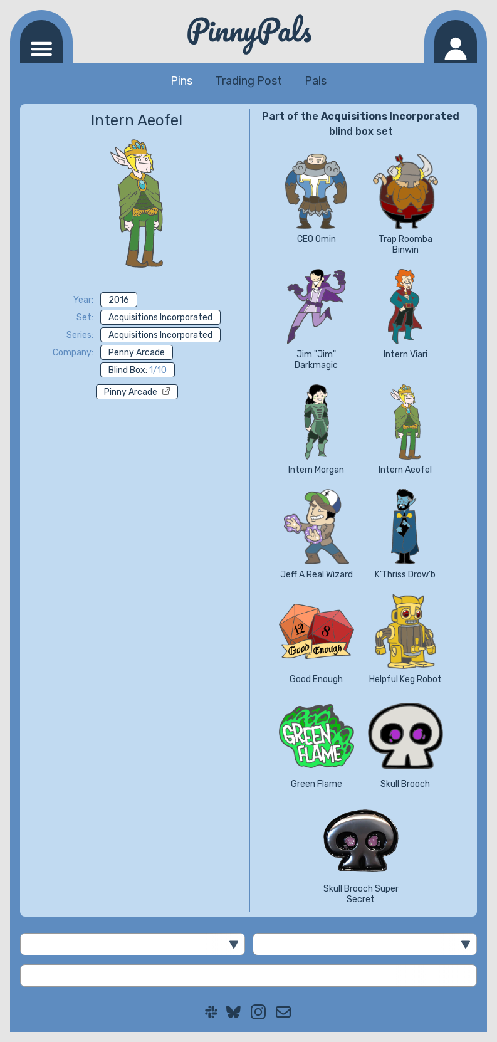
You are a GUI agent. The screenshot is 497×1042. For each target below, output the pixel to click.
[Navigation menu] (41, 41)
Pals (316, 81)
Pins (181, 81)
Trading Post (248, 81)
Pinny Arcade (137, 392)
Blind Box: (137, 370)
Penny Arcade (136, 352)
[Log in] (455, 41)
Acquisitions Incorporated (160, 317)
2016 (118, 300)
